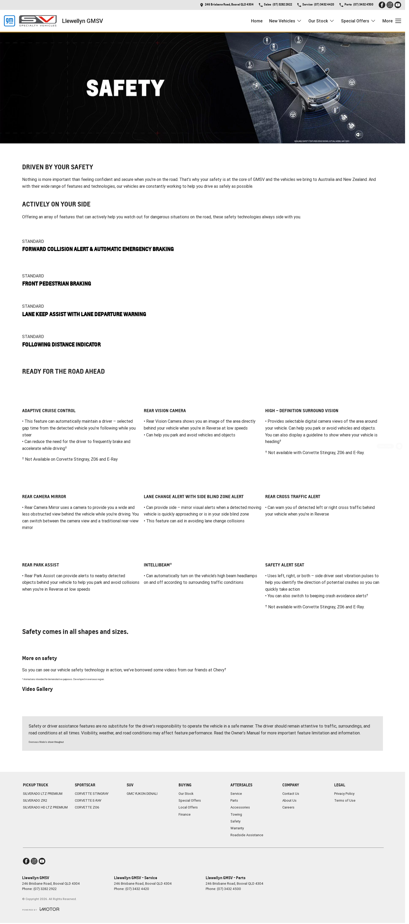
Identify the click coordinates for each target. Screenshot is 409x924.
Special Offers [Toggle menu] (358, 20)
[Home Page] (30, 20)
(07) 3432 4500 (229, 889)
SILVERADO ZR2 (35, 800)
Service (236, 793)
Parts (234, 800)
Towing (236, 814)
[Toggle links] (40, 909)
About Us (289, 800)
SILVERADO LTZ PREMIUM (42, 793)
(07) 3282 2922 (45, 889)
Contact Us (290, 793)
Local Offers (188, 807)
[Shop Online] (399, 447)
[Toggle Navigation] (391, 21)
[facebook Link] (382, 5)
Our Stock (186, 793)
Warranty (237, 828)
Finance (185, 814)
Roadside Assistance (246, 835)
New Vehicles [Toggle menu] (285, 20)
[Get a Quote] (399, 433)
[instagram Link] (390, 5)
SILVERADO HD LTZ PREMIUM (45, 807)
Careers (288, 807)
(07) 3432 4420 (137, 889)
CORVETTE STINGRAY (92, 793)
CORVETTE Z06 (87, 807)
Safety (235, 821)
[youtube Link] (398, 5)
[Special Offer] (399, 475)
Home (257, 20)
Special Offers (190, 800)
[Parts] (399, 489)
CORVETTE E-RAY (88, 800)
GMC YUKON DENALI (142, 793)
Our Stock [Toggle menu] (321, 20)
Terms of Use (345, 800)
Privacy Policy (344, 793)
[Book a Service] (399, 461)
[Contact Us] (227, 5)
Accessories (240, 807)
